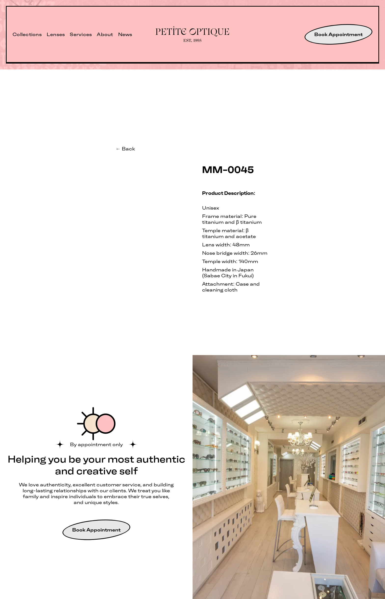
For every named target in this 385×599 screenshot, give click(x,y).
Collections (27, 34)
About (105, 34)
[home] (192, 34)
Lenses (56, 34)
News (125, 34)
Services (81, 34)
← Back (125, 149)
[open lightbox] (149, 162)
